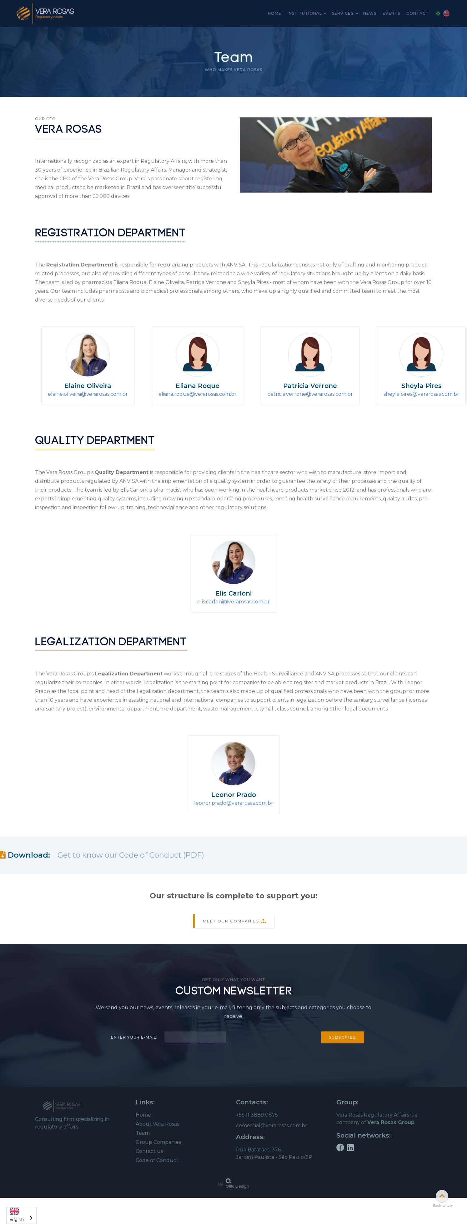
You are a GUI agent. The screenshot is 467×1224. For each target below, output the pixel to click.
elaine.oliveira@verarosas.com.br (88, 394)
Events (391, 13)
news (369, 13)
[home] (45, 13)
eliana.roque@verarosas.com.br (197, 394)
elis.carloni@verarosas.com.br (233, 602)
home (274, 13)
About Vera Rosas (157, 1124)
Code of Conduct (157, 1160)
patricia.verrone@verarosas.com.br (310, 394)
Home (143, 1115)
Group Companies (158, 1142)
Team (143, 1133)
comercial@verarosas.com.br (271, 1125)
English (17, 1213)
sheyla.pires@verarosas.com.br (421, 394)
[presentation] (273, 1036)
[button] (306, 13)
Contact (417, 13)
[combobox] (21, 1215)
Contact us (149, 1151)
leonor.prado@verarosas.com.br (233, 803)
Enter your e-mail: (134, 1037)
